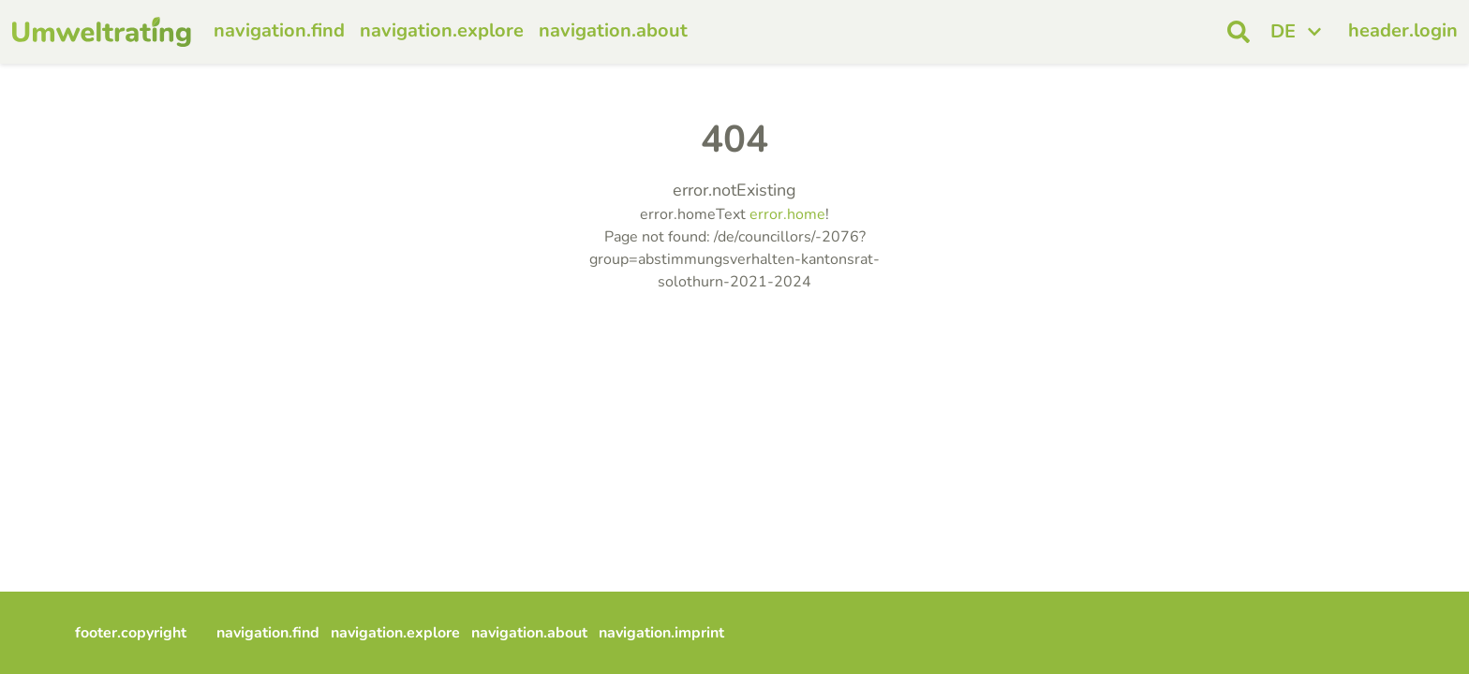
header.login (1403, 30)
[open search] (1238, 31)
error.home (787, 214)
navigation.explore (442, 30)
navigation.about (613, 30)
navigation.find (279, 30)
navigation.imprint (661, 633)
